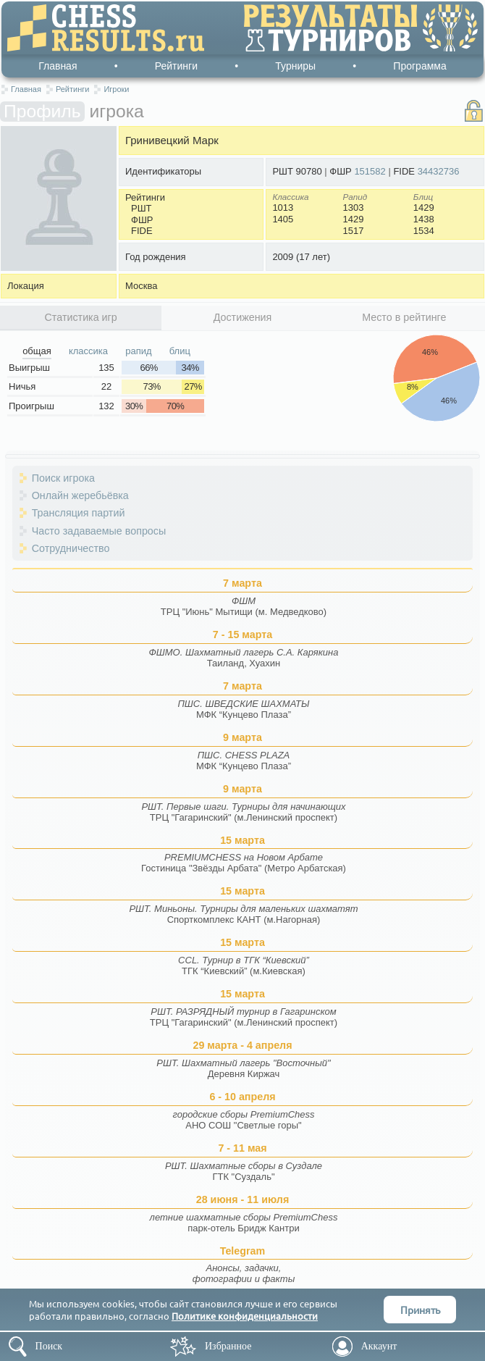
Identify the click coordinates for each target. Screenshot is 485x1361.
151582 (369, 171)
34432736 (439, 171)
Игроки (116, 89)
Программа (419, 66)
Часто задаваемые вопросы (99, 531)
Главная (57, 66)
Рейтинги (176, 66)
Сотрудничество (71, 548)
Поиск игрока (63, 478)
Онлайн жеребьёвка (80, 495)
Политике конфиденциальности (245, 1316)
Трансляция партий (78, 513)
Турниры (295, 66)
